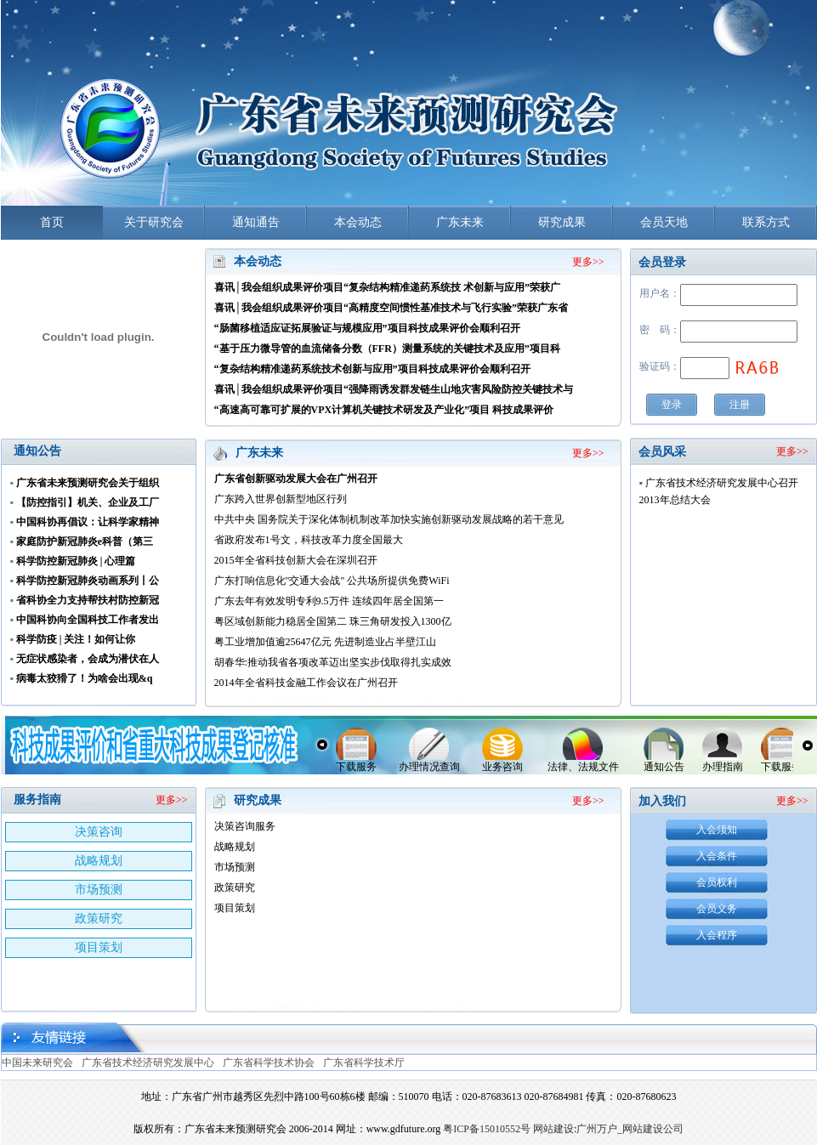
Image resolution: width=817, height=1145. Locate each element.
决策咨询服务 (244, 826)
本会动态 (358, 222)
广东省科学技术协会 (269, 1062)
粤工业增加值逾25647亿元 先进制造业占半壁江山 (325, 642)
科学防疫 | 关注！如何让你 (76, 639)
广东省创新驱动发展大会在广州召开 (295, 479)
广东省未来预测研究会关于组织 (87, 483)
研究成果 (562, 222)
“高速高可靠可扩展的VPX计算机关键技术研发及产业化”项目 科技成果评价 (384, 410)
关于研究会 (154, 222)
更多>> (588, 262)
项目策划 (98, 947)
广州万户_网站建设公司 (630, 1129)
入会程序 (716, 935)
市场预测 (98, 889)
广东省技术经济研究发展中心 (148, 1062)
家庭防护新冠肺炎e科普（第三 (84, 541)
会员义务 (716, 909)
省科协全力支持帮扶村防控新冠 (87, 600)
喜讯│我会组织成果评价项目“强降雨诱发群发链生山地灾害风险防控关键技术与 (394, 389)
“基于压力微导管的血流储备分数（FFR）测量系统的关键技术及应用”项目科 (387, 348)
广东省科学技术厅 (364, 1062)
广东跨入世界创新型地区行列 (280, 499)
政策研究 (98, 918)
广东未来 (460, 222)
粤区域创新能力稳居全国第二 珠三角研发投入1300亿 (332, 621)
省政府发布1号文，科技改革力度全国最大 (308, 540)
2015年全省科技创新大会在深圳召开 (295, 560)
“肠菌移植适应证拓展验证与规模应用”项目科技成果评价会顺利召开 (367, 328)
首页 (52, 222)
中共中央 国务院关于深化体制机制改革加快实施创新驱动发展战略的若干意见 (389, 519)
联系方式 (766, 222)
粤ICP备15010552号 (486, 1129)
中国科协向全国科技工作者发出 (87, 620)
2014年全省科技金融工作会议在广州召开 (306, 683)
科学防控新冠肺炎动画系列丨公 (87, 581)
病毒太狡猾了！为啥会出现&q (84, 678)
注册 (739, 405)
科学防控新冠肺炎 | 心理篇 (76, 561)
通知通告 (256, 222)
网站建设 (553, 1129)
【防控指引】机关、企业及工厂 (87, 502)
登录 (671, 405)
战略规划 (98, 860)
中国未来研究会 (37, 1062)
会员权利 (716, 882)
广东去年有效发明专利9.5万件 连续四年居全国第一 (329, 601)
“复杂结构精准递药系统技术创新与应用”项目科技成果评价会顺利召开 (372, 369)
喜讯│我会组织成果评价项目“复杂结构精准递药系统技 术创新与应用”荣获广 (387, 287)
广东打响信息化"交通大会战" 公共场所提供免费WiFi (332, 581)
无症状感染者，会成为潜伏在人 (87, 659)
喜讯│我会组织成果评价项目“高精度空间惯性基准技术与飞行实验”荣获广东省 (391, 308)
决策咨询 (98, 831)
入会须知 (716, 830)
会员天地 (664, 222)
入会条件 (716, 856)
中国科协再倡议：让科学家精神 (87, 522)
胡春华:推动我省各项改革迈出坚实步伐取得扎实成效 (332, 662)
